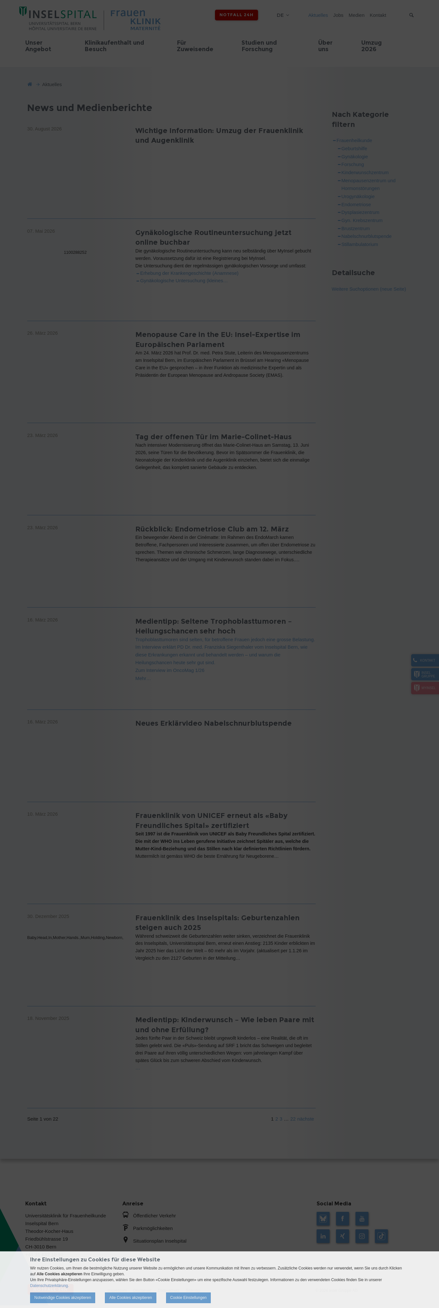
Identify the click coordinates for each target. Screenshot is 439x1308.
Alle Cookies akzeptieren (130, 1297)
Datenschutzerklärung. (49, 1285)
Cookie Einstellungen (188, 1297)
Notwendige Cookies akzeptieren (62, 1297)
